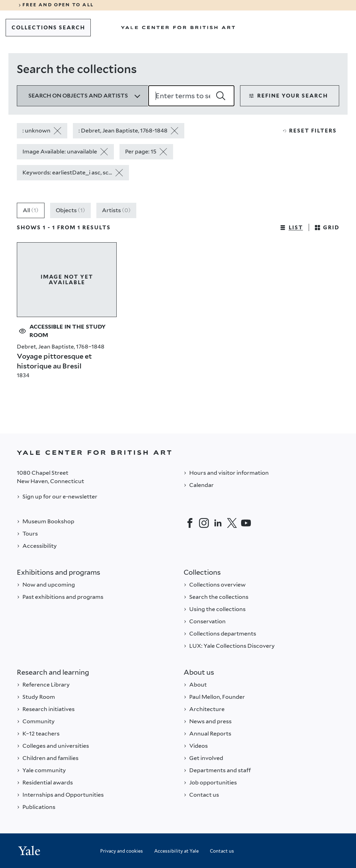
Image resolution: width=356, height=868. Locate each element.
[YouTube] (246, 523)
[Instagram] (204, 523)
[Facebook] (190, 523)
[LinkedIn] (218, 523)
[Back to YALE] (178, 452)
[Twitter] (232, 523)
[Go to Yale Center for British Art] (178, 27)
